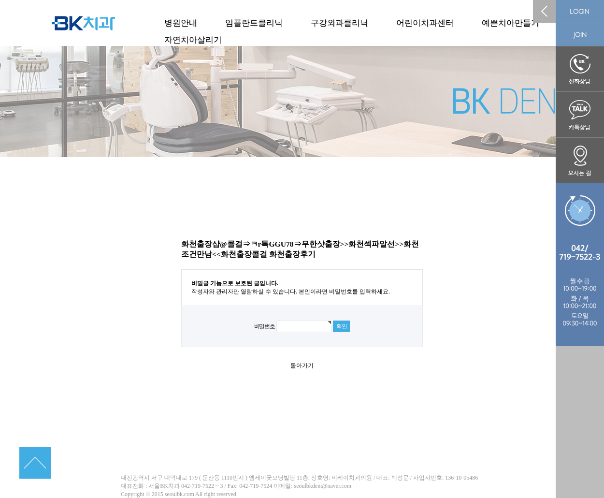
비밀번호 (264, 326)
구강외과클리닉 (339, 23)
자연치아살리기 (193, 39)
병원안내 (180, 23)
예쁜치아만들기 (510, 23)
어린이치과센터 (425, 23)
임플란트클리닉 (254, 23)
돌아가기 (302, 365)
